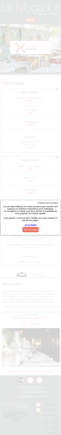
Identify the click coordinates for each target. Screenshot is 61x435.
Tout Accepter (30, 229)
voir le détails (31, 225)
